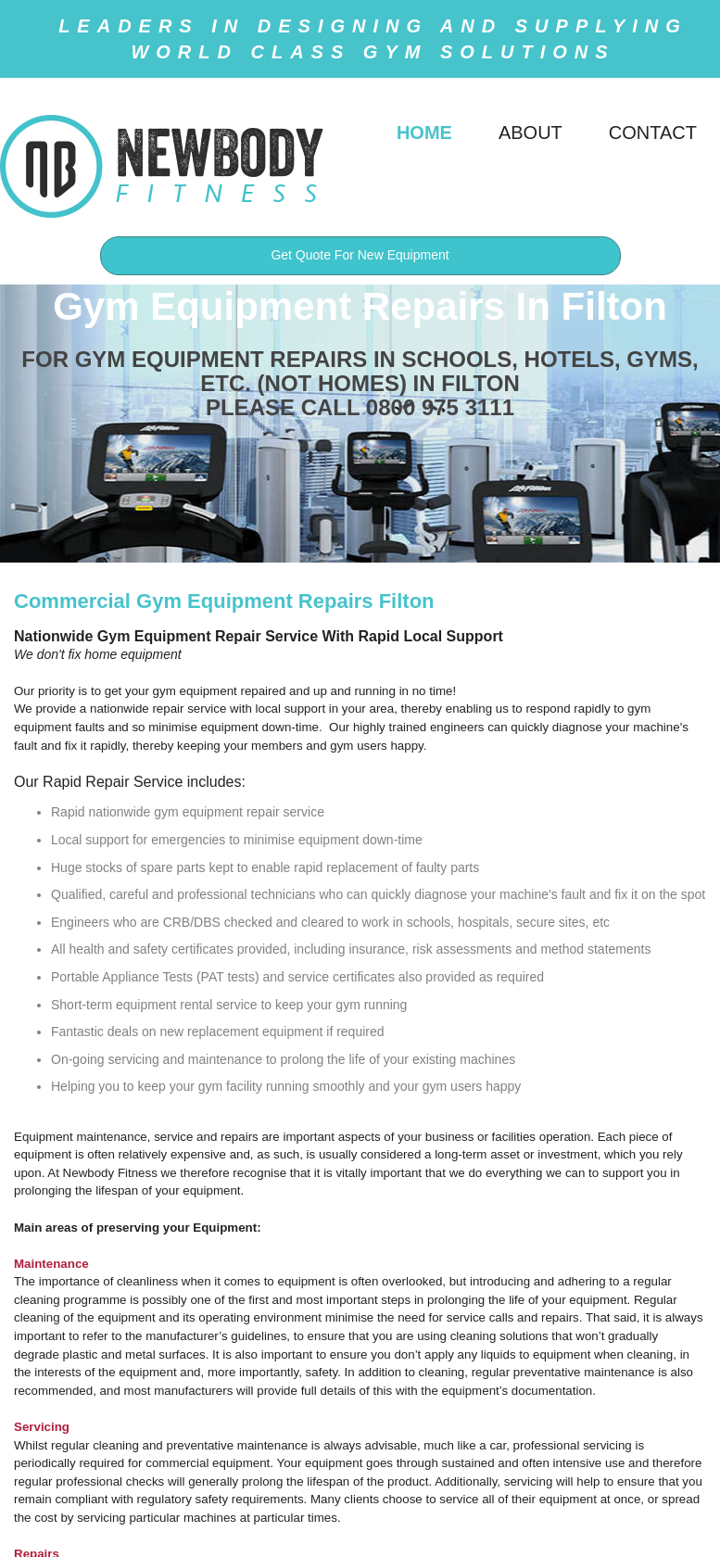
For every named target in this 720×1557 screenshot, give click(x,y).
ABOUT (530, 132)
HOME (424, 132)
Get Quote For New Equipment (359, 254)
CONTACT (653, 132)
